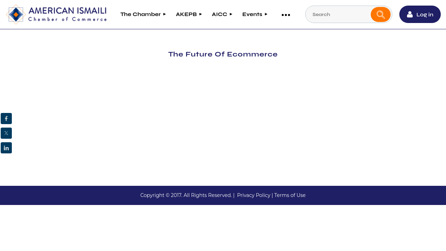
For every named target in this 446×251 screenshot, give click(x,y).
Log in (425, 14)
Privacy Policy (253, 194)
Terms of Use (290, 194)
